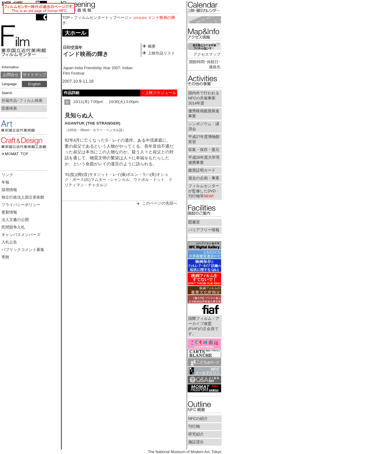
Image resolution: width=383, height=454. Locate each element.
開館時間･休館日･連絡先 (205, 64)
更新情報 (9, 212)
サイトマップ (34, 74)
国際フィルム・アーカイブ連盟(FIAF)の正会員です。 (203, 326)
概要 (152, 46)
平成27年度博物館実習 (204, 139)
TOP (66, 17)
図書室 (194, 222)
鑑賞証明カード (201, 170)
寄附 (5, 257)
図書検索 (9, 108)
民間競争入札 (13, 227)
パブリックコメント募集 (22, 249)
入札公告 (9, 242)
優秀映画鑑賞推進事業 (203, 113)
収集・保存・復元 (203, 149)
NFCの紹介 (198, 418)
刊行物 (194, 426)
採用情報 (9, 189)
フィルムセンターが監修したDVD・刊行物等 (204, 191)
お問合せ (11, 74)
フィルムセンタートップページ (101, 17)
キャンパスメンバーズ (20, 234)
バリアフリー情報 (203, 230)
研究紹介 (196, 434)
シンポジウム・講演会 (203, 126)
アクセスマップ (207, 54)
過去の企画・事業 (203, 178)
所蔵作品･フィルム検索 (21, 100)
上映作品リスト (161, 53)
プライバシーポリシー (20, 204)
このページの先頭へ (159, 203)
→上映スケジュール (158, 92)
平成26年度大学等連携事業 (204, 160)
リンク (7, 174)
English (34, 84)
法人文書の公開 (15, 219)
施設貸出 (196, 442)
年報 (5, 182)
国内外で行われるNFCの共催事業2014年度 (203, 98)
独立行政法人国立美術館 (22, 197)
